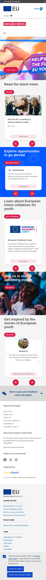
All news (9, 92)
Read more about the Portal (12, 447)
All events (10, 287)
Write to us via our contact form (13, 512)
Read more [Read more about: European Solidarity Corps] (23, 261)
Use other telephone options (12, 509)
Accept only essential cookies (20, 575)
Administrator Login (9, 427)
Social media (9, 520)
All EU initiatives (12, 216)
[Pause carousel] (3, 77)
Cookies (6, 546)
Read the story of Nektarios (23, 374)
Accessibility (7, 424)
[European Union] (11, 494)
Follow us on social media (14, 454)
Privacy (5, 417)
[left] (16, 144)
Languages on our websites (12, 537)
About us (6, 411)
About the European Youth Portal (17, 433)
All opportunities (12, 163)
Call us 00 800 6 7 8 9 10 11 (12, 506)
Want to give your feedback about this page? (22, 393)
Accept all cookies (15, 569)
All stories (10, 335)
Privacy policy (8, 540)
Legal (5, 532)
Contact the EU (9, 501)
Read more (23, 136)
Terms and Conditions (10, 420)
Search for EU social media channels (15, 525)
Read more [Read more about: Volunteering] (23, 186)
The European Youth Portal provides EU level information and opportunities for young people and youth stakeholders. (22, 440)
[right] (32, 144)
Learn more (10, 70)
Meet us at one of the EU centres (14, 515)
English (38, 8)
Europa (5, 16)
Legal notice (7, 543)
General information (12, 406)
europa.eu (19, 496)
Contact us (7, 414)
